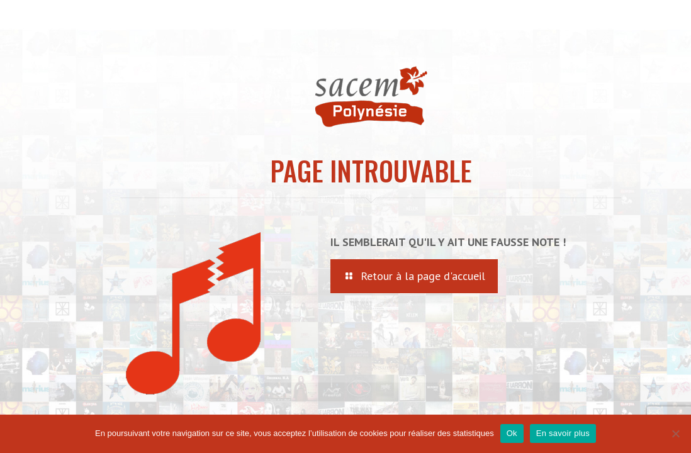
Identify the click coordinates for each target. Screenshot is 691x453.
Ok (512, 433)
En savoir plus (563, 433)
